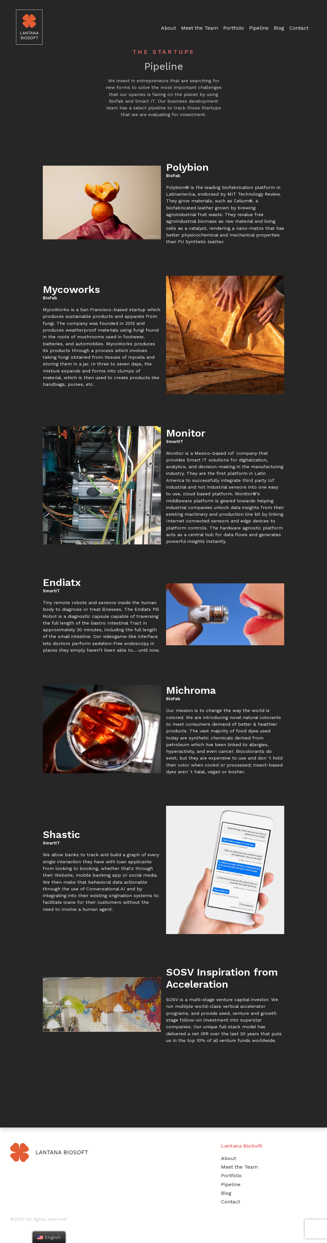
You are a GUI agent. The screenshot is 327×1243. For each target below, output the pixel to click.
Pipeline (259, 28)
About (228, 1158)
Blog (279, 28)
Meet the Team (239, 1167)
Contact (298, 28)
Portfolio (233, 28)
